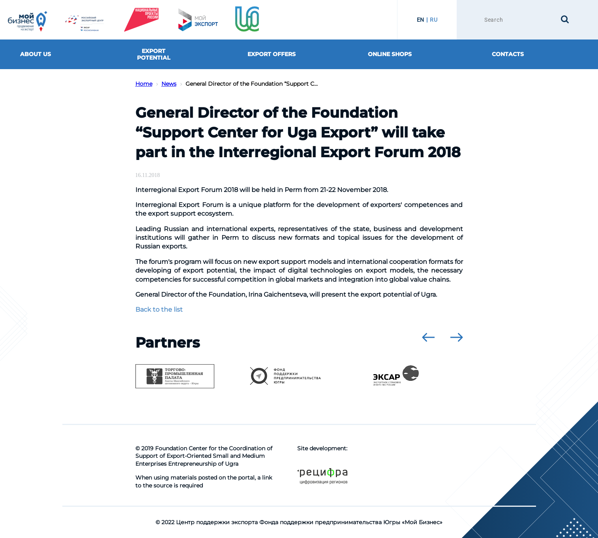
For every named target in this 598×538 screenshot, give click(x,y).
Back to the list (159, 309)
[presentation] (428, 337)
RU (433, 20)
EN (420, 20)
